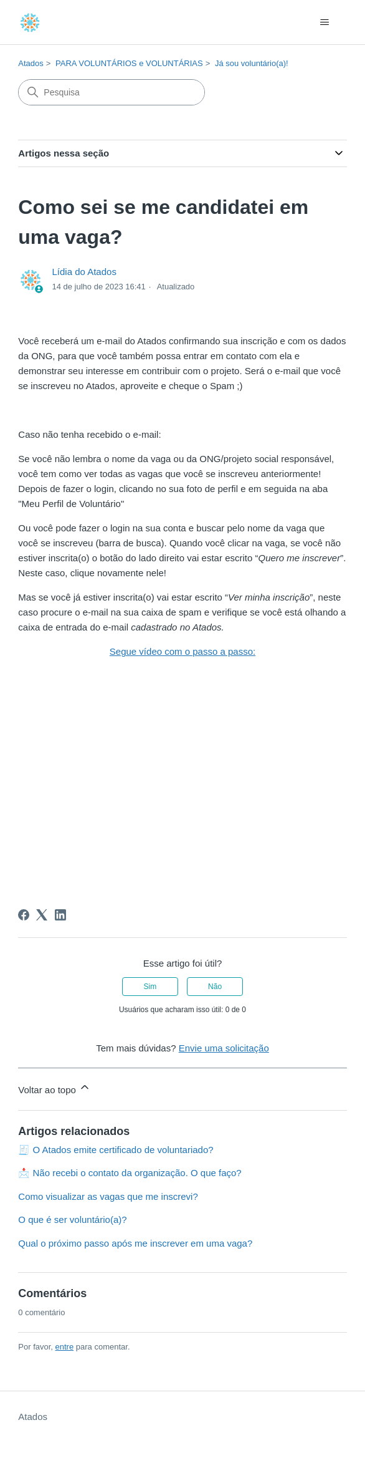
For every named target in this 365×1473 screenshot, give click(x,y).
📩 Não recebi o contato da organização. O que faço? (129, 1172)
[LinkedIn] (60, 914)
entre (64, 1346)
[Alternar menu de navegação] (325, 22)
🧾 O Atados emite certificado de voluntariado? (115, 1149)
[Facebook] (23, 914)
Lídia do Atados (84, 271)
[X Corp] (41, 914)
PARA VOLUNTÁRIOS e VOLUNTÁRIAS (129, 63)
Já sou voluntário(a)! (251, 63)
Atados (30, 63)
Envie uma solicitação (224, 1048)
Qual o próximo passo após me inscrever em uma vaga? (135, 1243)
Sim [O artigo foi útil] (150, 986)
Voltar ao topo (54, 1088)
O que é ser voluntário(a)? (72, 1219)
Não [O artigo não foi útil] (215, 986)
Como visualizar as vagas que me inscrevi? (107, 1196)
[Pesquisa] (111, 92)
